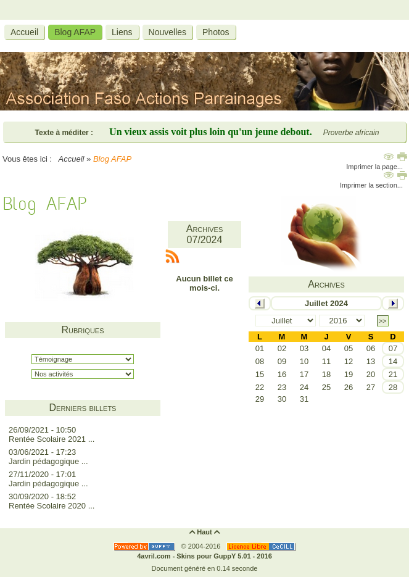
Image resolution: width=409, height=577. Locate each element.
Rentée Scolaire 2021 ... (51, 439)
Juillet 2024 (326, 303)
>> (383, 321)
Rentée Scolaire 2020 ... (51, 505)
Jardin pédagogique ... (48, 461)
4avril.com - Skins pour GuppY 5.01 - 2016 (204, 556)
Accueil (71, 159)
